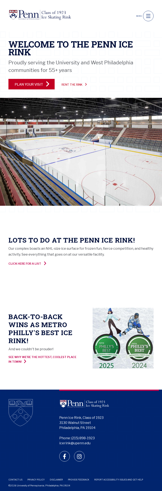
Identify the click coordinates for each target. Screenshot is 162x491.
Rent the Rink (74, 84)
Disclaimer (56, 479)
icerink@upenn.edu (74, 443)
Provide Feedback (78, 479)
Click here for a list (27, 263)
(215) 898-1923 (83, 438)
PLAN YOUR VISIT (32, 84)
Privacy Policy (36, 479)
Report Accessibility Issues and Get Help (118, 479)
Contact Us (15, 479)
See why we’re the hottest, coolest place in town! (42, 359)
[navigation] (148, 16)
